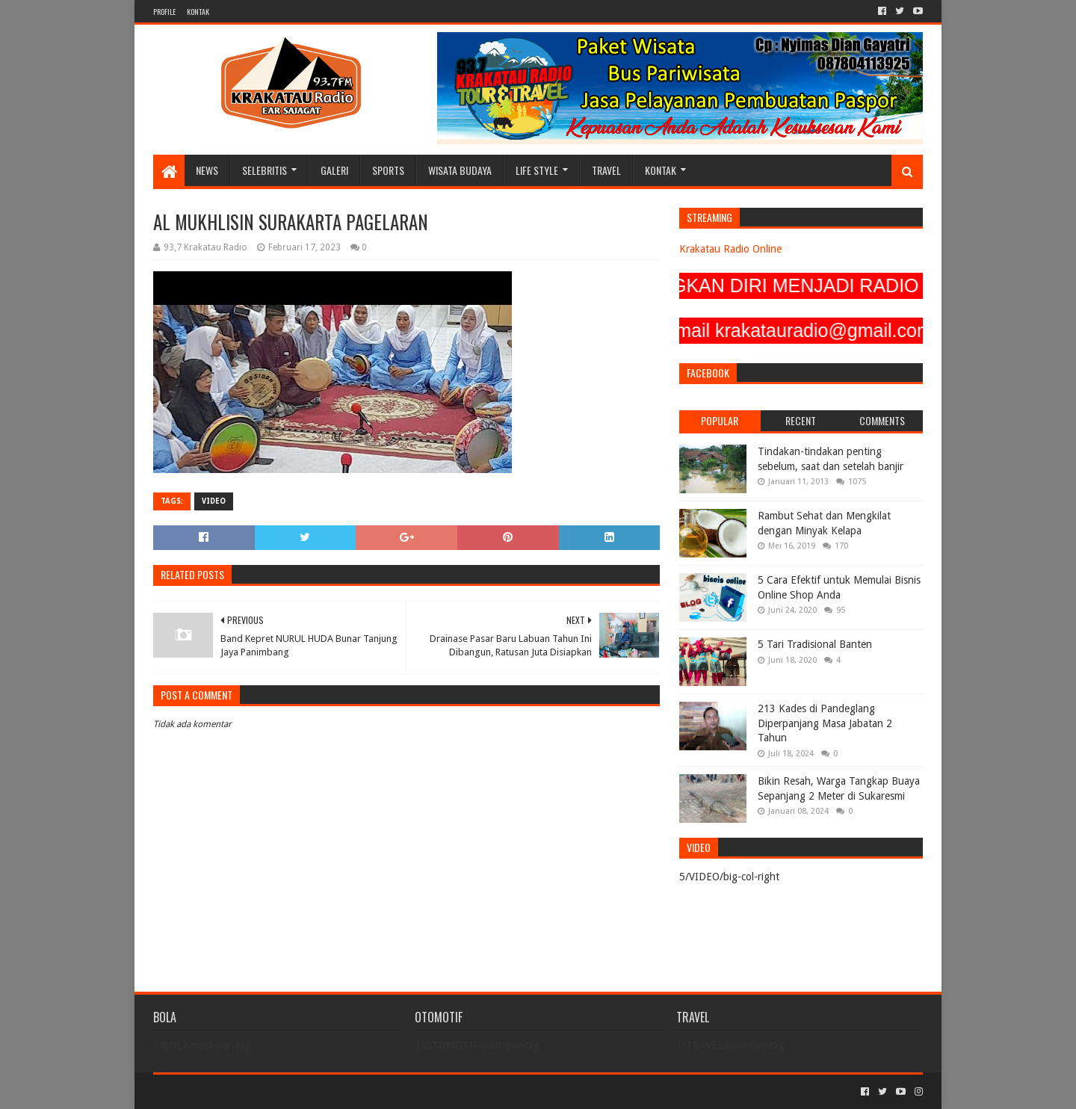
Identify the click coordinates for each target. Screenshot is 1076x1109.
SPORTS (388, 170)
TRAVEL (606, 170)
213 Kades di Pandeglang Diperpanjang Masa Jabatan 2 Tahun (825, 723)
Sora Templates (236, 1091)
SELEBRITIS (264, 170)
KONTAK (198, 11)
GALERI (334, 170)
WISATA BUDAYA (460, 170)
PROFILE (164, 11)
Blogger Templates (322, 1091)
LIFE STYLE (537, 170)
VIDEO (214, 501)
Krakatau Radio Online (730, 249)
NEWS (207, 170)
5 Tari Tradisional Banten (815, 644)
